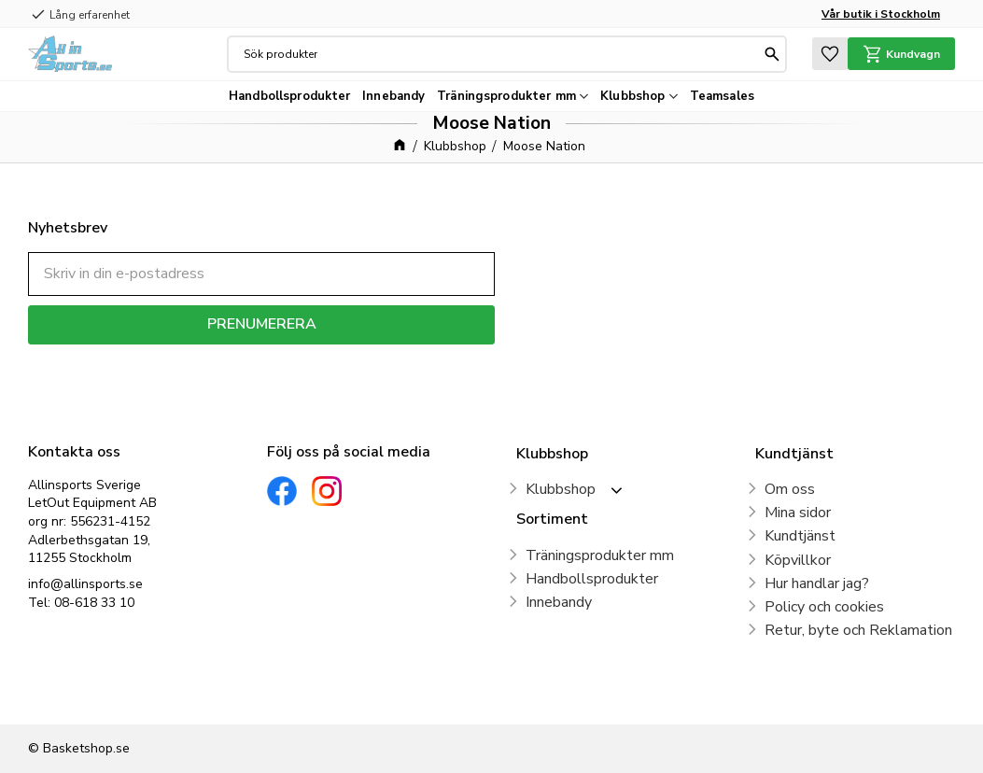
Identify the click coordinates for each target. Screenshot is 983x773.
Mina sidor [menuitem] (798, 512)
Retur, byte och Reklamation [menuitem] (858, 630)
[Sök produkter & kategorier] (502, 54)
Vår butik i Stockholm (881, 14)
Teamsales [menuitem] (722, 96)
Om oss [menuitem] (790, 489)
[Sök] (772, 54)
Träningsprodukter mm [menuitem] (506, 96)
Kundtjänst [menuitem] (800, 536)
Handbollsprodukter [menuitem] (289, 96)
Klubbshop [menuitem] (632, 96)
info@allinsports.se (85, 584)
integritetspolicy (327, 358)
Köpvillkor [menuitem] (798, 560)
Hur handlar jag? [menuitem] (817, 583)
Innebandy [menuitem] (393, 96)
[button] (830, 53)
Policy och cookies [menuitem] (824, 607)
